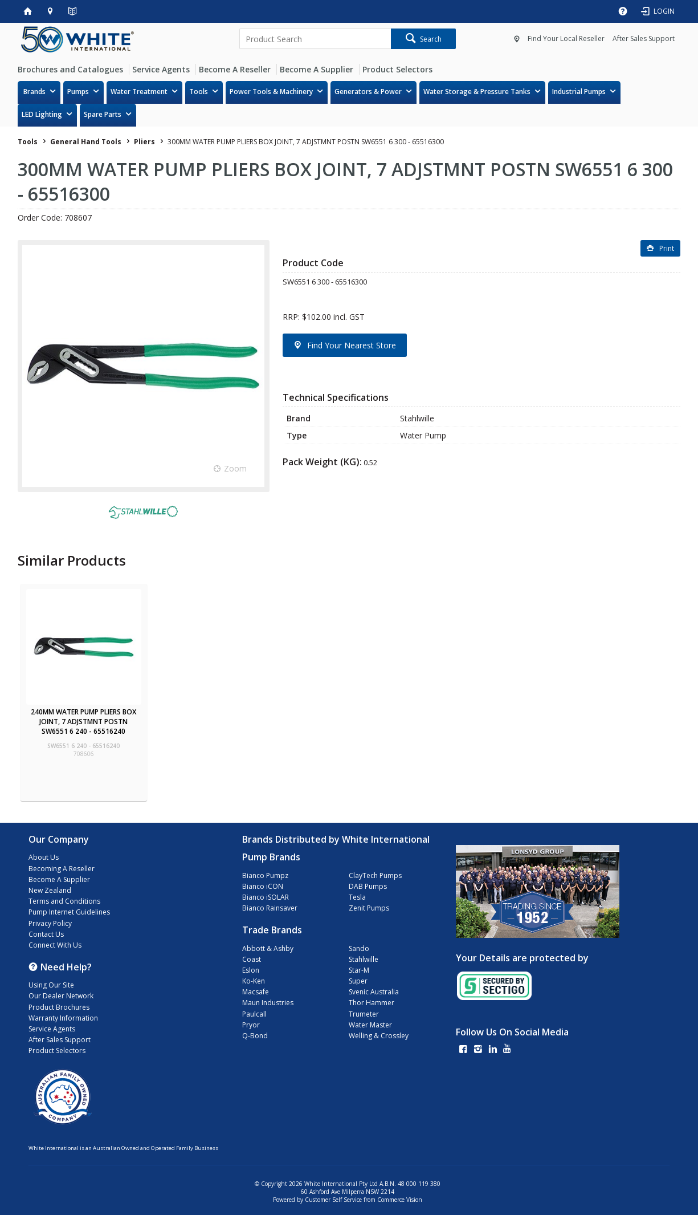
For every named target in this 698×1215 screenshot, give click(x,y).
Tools (198, 91)
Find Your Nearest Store (351, 345)
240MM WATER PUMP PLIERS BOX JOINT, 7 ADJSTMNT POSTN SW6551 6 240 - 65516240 (83, 721)
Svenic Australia (374, 992)
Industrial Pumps (579, 91)
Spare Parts (102, 114)
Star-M (359, 970)
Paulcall (254, 1014)
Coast (251, 959)
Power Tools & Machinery (271, 91)
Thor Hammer (371, 1002)
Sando (359, 948)
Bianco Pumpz (265, 875)
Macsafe (255, 992)
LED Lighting (42, 114)
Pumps (78, 91)
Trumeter (364, 1014)
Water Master (370, 1025)
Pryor (251, 1025)
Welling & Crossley (379, 1036)
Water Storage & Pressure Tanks (476, 91)
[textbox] (315, 39)
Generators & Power (368, 91)
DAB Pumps (368, 886)
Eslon (250, 970)
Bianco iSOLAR (265, 897)
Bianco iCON (262, 886)
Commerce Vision (399, 1200)
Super (358, 981)
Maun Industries (267, 1002)
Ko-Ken (253, 981)
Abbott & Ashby (267, 948)
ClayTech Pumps (375, 875)
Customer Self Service (333, 1200)
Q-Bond (255, 1036)
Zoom (235, 468)
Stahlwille (363, 959)
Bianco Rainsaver (269, 908)
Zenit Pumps (369, 908)
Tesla (357, 897)
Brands (34, 91)
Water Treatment (139, 91)
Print (666, 248)
